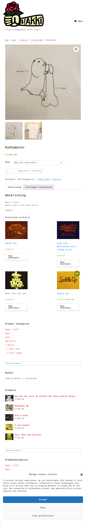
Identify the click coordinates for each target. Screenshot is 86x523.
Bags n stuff (12, 329)
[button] (81, 474)
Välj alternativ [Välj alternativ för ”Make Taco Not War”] (13, 307)
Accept (43, 499)
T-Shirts (23, 40)
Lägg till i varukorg (29, 171)
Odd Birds (10, 341)
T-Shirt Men (37, 40)
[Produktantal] (9, 171)
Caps (7, 333)
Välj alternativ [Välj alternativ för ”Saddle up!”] (65, 307)
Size (7, 162)
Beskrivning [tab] (14, 187)
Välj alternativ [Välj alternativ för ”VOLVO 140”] (13, 257)
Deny (43, 508)
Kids (7, 337)
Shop (14, 40)
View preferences (43, 516)
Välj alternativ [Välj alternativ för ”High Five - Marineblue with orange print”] (65, 263)
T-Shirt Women (14, 353)
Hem (6, 40)
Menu (78, 21)
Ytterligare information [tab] (38, 187)
